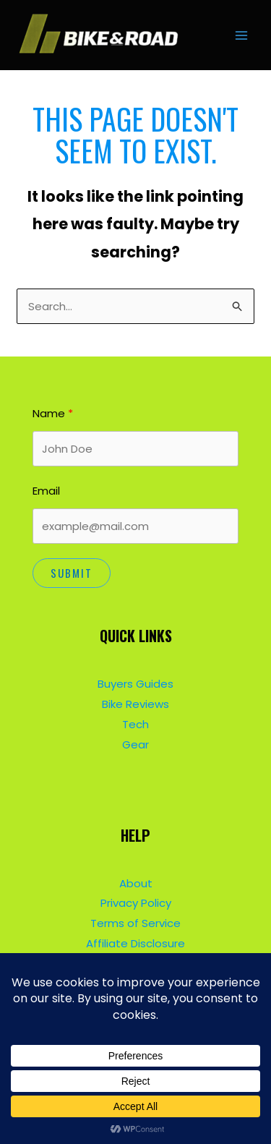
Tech (135, 724)
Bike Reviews (135, 704)
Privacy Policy (135, 902)
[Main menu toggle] (241, 35)
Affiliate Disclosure (135, 943)
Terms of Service (135, 923)
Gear (135, 744)
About (135, 883)
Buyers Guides (135, 683)
